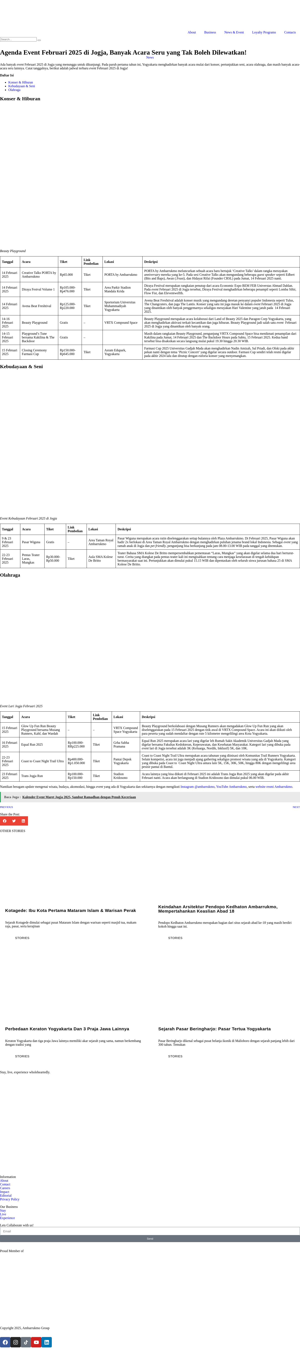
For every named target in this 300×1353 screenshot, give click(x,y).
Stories (22, 938)
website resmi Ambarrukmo (273, 786)
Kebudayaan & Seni (21, 86)
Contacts (290, 32)
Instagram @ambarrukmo (197, 786)
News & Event (234, 32)
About (192, 32)
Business (210, 32)
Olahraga (14, 90)
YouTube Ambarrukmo (231, 786)
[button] (4, 821)
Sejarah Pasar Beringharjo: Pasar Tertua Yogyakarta (214, 1028)
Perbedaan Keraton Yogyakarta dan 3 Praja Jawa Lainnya (67, 1028)
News (150, 57)
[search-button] (39, 40)
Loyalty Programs (264, 32)
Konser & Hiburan (20, 82)
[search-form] (18, 39)
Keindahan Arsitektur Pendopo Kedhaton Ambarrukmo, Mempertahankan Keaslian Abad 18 (218, 908)
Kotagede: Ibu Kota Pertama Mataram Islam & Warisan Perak (70, 910)
